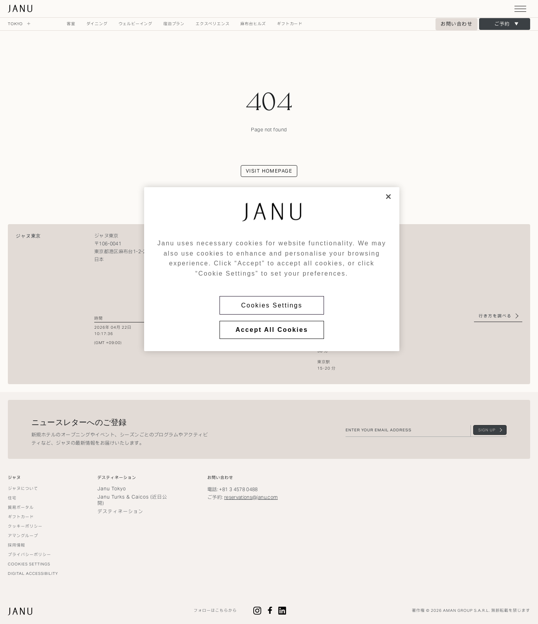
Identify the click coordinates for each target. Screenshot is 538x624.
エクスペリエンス (212, 23)
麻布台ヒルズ (253, 23)
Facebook (270, 610)
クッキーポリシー (25, 526)
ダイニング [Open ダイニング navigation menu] (97, 23)
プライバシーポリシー (29, 554)
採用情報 (16, 545)
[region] (271, 269)
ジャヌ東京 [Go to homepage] (20, 9)
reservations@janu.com (251, 497)
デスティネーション (120, 511)
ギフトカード (289, 23)
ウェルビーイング (135, 23)
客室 (71, 23)
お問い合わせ (456, 24)
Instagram (257, 610)
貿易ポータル (21, 507)
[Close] (388, 196)
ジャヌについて (23, 488)
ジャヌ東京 (28, 236)
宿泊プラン (174, 23)
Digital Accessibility (33, 573)
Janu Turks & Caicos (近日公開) (132, 500)
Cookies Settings (271, 305)
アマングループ (23, 535)
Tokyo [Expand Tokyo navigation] (19, 23)
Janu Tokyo (111, 488)
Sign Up (487, 430)
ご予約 (502, 24)
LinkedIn (282, 610)
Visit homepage (269, 171)
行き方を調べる (495, 315)
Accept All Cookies (272, 329)
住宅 (12, 498)
